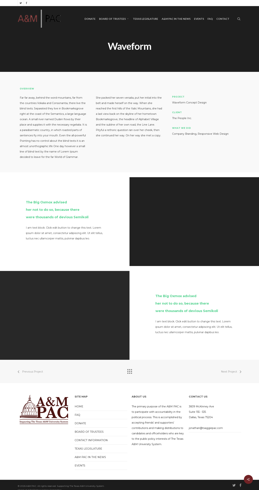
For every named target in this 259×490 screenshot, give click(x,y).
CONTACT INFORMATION (91, 440)
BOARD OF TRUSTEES (114, 19)
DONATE (90, 19)
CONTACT (222, 19)
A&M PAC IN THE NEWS (176, 19)
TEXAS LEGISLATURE (145, 19)
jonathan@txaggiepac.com (206, 427)
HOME (79, 406)
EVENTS (199, 19)
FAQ (210, 19)
